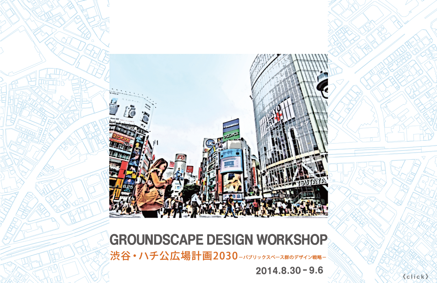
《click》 (416, 276)
